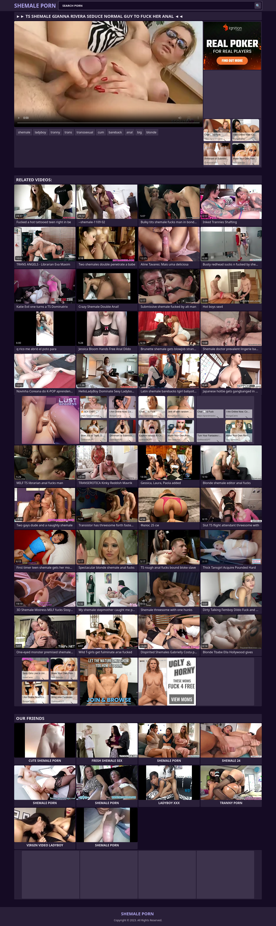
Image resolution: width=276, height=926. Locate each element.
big (139, 132)
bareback (115, 132)
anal (130, 132)
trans (68, 132)
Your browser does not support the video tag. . (108, 74)
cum (101, 132)
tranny (55, 132)
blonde (151, 132)
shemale (24, 132)
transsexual (85, 132)
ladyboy (40, 132)
